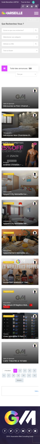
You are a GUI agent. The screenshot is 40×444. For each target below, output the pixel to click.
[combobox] (20, 37)
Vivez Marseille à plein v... (15, 336)
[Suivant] (19, 380)
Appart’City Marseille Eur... (16, 194)
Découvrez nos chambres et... (17, 135)
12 (34, 375)
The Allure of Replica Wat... (16, 305)
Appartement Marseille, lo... (16, 253)
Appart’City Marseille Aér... (16, 224)
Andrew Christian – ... (13, 165)
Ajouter (33, 20)
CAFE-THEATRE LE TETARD (15, 361)
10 (23, 375)
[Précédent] (7, 371)
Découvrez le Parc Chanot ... (17, 106)
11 (29, 375)
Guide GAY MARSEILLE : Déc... (16, 282)
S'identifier (7, 20)
